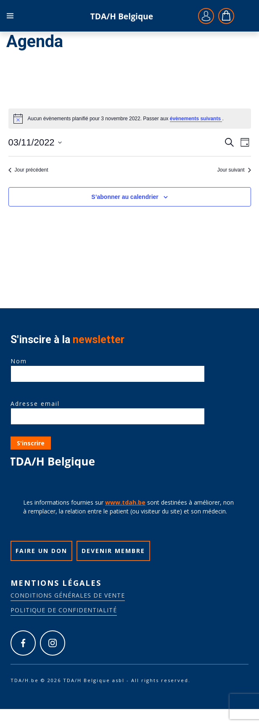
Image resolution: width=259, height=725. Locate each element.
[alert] (129, 118)
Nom (108, 367)
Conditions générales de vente (68, 595)
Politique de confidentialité (64, 610)
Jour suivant (234, 170)
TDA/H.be (121, 16)
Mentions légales (56, 583)
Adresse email (108, 410)
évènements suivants (196, 119)
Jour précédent (28, 170)
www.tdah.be (125, 502)
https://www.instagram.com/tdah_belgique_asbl (52, 643)
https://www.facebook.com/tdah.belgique (23, 643)
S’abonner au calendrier (125, 196)
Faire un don (41, 551)
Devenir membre (113, 551)
